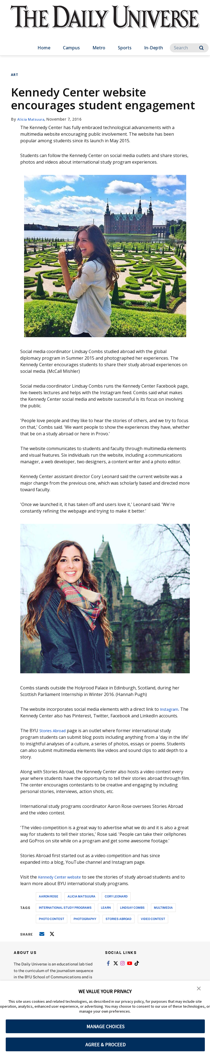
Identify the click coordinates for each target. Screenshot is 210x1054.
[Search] (189, 48)
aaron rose (48, 896)
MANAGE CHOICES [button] (105, 1026)
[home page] (104, 21)
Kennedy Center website (63, 877)
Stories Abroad (54, 731)
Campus (71, 48)
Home (43, 48)
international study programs (65, 907)
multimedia (163, 907)
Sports (125, 48)
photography (85, 919)
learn (106, 907)
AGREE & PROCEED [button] (105, 1044)
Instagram (170, 709)
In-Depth (153, 48)
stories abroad (119, 919)
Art (14, 74)
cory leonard (116, 896)
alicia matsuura (81, 896)
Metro (98, 48)
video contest (153, 919)
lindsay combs (132, 907)
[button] (199, 988)
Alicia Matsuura (32, 119)
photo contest (51, 919)
